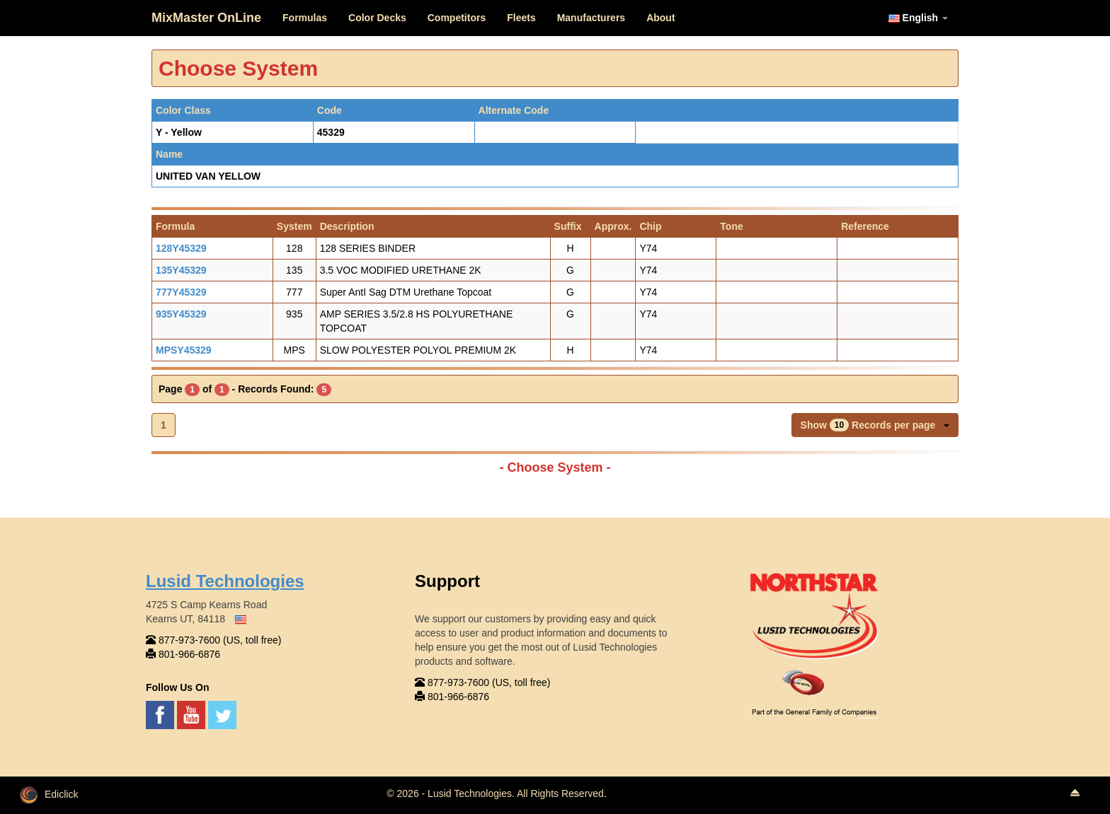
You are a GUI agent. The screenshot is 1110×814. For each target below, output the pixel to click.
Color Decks (377, 17)
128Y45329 (181, 248)
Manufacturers (591, 17)
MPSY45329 (184, 350)
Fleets (521, 17)
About (660, 17)
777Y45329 (181, 292)
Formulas (304, 17)
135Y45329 (181, 270)
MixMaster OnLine (206, 18)
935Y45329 (181, 314)
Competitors (457, 17)
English (918, 18)
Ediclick (49, 794)
